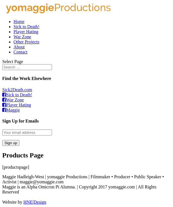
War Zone (22, 36)
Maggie (11, 110)
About (19, 46)
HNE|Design (34, 202)
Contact (20, 52)
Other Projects (26, 41)
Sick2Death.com (17, 89)
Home (18, 21)
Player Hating (25, 31)
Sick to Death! (26, 26)
